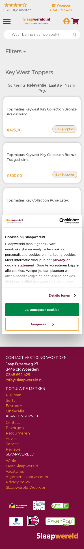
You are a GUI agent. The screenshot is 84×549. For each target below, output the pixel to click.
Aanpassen (42, 324)
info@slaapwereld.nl (24, 380)
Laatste (55, 85)
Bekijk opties (64, 129)
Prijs (42, 91)
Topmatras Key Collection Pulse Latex (38, 200)
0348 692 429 (18, 375)
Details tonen (59, 295)
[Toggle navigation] (7, 21)
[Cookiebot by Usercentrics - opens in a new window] (60, 221)
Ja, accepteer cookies (42, 309)
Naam (70, 85)
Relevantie (36, 85)
